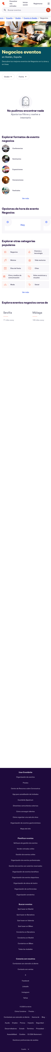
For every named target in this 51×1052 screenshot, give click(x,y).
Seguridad (40, 1023)
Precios (25, 783)
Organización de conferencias (25, 889)
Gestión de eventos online (25, 854)
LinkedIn (25, 986)
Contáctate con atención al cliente (25, 963)
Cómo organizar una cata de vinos (25, 817)
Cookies (22, 1034)
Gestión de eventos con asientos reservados (25, 866)
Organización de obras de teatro (25, 883)
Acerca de (35, 1017)
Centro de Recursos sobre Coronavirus (25, 788)
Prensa (22, 1023)
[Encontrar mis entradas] (13, 3)
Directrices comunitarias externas (25, 806)
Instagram (25, 992)
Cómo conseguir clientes (25, 811)
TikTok (25, 998)
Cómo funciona (20, 1011)
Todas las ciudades (25, 949)
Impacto (31, 1023)
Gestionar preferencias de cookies (25, 1040)
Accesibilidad (12, 1034)
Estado (21, 1028)
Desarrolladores (11, 1028)
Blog (43, 1017)
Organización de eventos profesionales (25, 860)
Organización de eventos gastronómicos (26, 823)
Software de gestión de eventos (26, 843)
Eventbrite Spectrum (25, 800)
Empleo (15, 1023)
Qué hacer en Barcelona (26, 915)
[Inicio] (3, 3)
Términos (30, 1028)
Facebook (25, 981)
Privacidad (40, 1028)
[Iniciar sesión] (25, 3)
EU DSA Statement (35, 1034)
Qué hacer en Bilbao (25, 926)
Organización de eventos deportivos (25, 877)
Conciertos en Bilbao (25, 943)
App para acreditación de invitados (25, 794)
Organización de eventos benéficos (25, 872)
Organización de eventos (25, 777)
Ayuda (7, 1023)
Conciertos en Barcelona (25, 932)
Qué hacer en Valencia (25, 920)
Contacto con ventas (25, 969)
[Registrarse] (38, 3)
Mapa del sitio (25, 828)
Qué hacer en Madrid (25, 909)
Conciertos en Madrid (25, 938)
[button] (8, 77)
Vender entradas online (25, 849)
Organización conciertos (25, 894)
